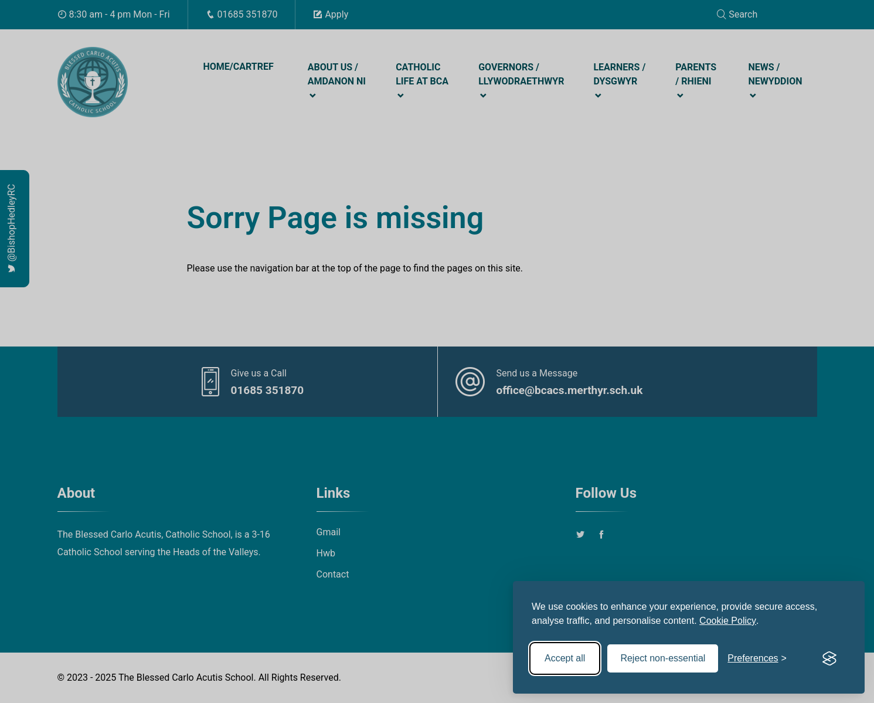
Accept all (565, 658)
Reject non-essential (662, 658)
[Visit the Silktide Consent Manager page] (829, 658)
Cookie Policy (727, 621)
